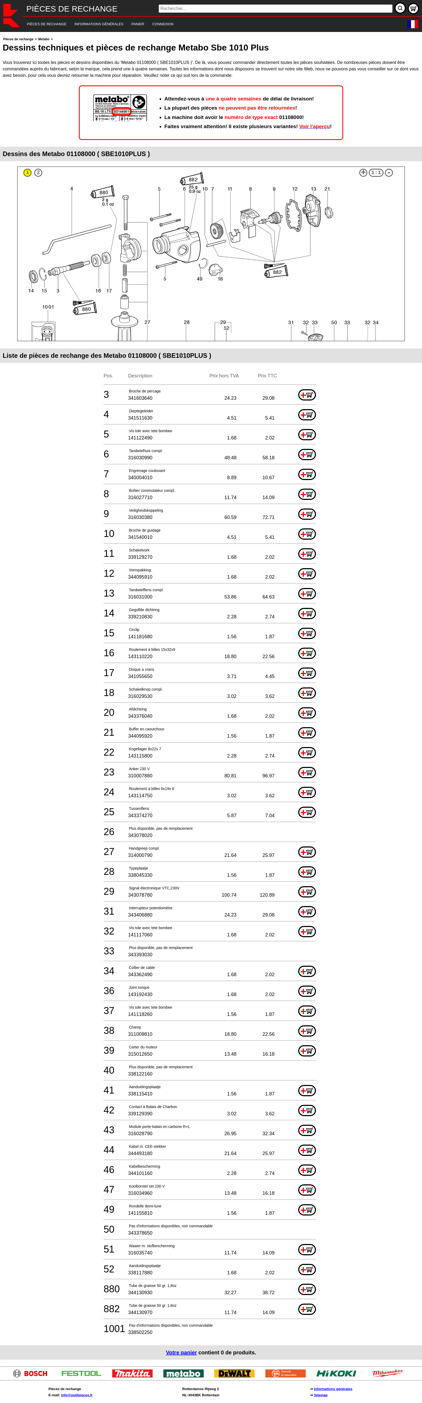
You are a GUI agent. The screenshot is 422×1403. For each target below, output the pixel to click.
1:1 (376, 172)
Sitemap (321, 1395)
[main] (211, 698)
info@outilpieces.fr (77, 1395)
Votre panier (181, 1352)
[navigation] (203, 24)
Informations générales (333, 1389)
